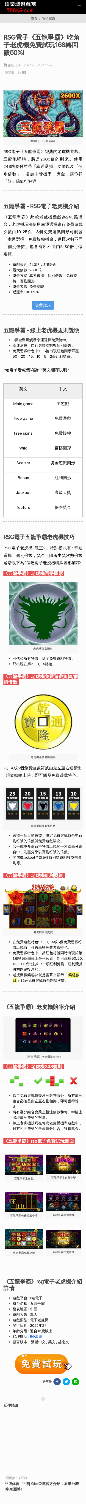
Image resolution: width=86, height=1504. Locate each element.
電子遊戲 (48, 18)
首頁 (34, 18)
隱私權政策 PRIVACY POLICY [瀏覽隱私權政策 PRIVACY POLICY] (64, 1488)
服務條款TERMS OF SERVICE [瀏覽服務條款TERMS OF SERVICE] (22, 1488)
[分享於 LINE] (75, 1381)
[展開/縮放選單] (79, 6)
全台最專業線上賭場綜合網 (42, 1433)
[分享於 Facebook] (57, 1381)
